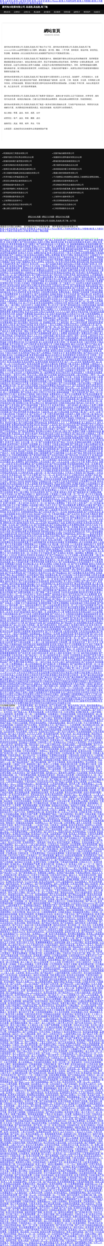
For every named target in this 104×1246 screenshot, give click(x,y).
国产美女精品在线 (67, 425)
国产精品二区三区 (94, 392)
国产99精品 (9, 1108)
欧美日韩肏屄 (13, 620)
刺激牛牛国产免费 (29, 814)
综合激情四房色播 (88, 1173)
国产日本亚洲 (69, 596)
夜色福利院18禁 (36, 490)
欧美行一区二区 (14, 594)
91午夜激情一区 (61, 244)
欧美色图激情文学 (47, 1227)
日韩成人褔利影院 (52, 1197)
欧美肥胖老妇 (90, 855)
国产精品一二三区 (89, 381)
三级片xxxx (5, 1158)
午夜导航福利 (26, 929)
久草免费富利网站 (19, 831)
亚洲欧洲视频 (73, 879)
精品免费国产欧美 (31, 1149)
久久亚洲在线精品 (64, 407)
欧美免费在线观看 (27, 438)
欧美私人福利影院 (41, 457)
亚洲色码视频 (41, 362)
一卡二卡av (70, 1164)
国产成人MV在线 (17, 625)
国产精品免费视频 (24, 660)
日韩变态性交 (56, 1034)
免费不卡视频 (55, 409)
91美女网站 (69, 712)
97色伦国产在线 (14, 668)
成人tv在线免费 (41, 962)
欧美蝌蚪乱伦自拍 (44, 914)
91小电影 (81, 1095)
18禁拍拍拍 (73, 755)
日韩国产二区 (89, 549)
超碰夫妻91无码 (19, 251)
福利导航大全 (55, 938)
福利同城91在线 (30, 1119)
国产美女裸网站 (84, 570)
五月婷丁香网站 (38, 610)
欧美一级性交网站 (83, 1110)
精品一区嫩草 (92, 568)
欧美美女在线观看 (76, 975)
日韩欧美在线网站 (22, 871)
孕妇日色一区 (85, 527)
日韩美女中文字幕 (34, 786)
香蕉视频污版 (19, 1038)
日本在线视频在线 (26, 1164)
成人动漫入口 (35, 588)
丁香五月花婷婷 (74, 747)
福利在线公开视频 (72, 264)
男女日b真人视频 (35, 375)
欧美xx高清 (66, 734)
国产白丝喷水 (65, 538)
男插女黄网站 (33, 718)
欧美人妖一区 (41, 779)
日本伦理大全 (74, 866)
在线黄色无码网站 (86, 918)
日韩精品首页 (82, 1151)
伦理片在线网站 (30, 668)
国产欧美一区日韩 (92, 627)
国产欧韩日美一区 (9, 753)
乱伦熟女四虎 (31, 916)
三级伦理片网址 (86, 1240)
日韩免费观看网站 (20, 455)
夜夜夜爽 (35, 1153)
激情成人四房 (65, 492)
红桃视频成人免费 (23, 903)
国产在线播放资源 (47, 442)
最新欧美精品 (31, 481)
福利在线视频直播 (85, 246)
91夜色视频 (92, 923)
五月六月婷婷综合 (29, 936)
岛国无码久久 (93, 1158)
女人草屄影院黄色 (38, 1116)
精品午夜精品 (56, 1001)
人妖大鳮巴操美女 (38, 844)
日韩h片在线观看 (46, 312)
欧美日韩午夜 (48, 864)
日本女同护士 (27, 305)
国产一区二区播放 (89, 638)
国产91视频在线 (18, 459)
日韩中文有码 (33, 1053)
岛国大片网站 (43, 242)
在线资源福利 (52, 1095)
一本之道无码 (22, 503)
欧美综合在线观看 (52, 479)
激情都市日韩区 (16, 1110)
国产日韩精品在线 (77, 1075)
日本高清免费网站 (93, 908)
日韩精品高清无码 (55, 616)
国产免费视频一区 (90, 768)
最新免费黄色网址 (58, 627)
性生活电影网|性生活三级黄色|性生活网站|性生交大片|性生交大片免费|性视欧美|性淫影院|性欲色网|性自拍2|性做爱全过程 (51, 702)
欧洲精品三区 (11, 590)
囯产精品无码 (71, 301)
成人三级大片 (21, 844)
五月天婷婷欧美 (95, 742)
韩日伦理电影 (10, 1234)
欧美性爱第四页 (61, 366)
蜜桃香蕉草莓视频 (88, 1088)
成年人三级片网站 (75, 942)
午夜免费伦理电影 (41, 351)
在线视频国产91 (11, 934)
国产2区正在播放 (35, 418)
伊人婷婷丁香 (53, 1188)
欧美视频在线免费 (23, 803)
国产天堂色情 (94, 1192)
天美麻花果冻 (38, 788)
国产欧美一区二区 (42, 1125)
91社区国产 (77, 1190)
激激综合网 (45, 1232)
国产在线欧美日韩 (8, 533)
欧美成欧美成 (20, 559)
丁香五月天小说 (83, 1147)
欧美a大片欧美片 (37, 551)
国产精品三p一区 (11, 710)
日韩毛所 (66, 953)
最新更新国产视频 (34, 1212)
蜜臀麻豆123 (82, 936)
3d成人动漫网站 (60, 1201)
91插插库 (18, 725)
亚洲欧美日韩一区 (11, 385)
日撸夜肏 (39, 988)
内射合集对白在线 (15, 370)
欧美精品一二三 (81, 298)
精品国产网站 (64, 346)
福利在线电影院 (73, 662)
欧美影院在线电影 (17, 1003)
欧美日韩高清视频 (67, 261)
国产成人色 (91, 901)
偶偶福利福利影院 (59, 777)
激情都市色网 (96, 251)
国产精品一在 (58, 599)
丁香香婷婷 (55, 799)
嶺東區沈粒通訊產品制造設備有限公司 (19, 169)
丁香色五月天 (44, 405)
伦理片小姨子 (15, 749)
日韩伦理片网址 (92, 786)
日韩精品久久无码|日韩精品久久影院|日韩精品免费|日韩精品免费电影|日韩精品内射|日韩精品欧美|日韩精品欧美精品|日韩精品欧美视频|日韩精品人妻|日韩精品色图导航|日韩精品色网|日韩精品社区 (52, 681)
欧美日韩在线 (59, 1125)
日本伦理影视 (19, 912)
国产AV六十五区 (76, 488)
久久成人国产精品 (73, 453)
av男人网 (31, 1066)
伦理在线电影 (57, 388)
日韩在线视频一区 (47, 1195)
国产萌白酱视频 (39, 762)
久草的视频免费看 (35, 379)
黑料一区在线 (80, 335)
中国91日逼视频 (20, 723)
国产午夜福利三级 (58, 705)
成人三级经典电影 (18, 570)
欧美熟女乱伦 (31, 370)
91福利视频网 (50, 857)
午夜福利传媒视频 (69, 862)
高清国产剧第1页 (89, 264)
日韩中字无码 (73, 1073)
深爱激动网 (16, 879)
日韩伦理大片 (69, 999)
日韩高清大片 (57, 301)
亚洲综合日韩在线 (23, 1199)
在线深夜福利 (76, 603)
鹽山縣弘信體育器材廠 (12, 208)
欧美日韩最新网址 (76, 762)
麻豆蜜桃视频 (49, 449)
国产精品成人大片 (89, 847)
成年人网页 (5, 1064)
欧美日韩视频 (10, 736)
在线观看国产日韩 (19, 918)
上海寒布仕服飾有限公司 (63, 197)
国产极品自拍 (67, 327)
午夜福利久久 (60, 1103)
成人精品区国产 (59, 427)
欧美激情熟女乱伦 (36, 990)
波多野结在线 (33, 459)
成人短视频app (25, 1062)
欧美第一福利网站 (75, 553)
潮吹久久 (40, 710)
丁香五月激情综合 (20, 551)
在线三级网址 (90, 1071)
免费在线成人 (65, 292)
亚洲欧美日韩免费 (84, 716)
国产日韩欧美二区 (81, 1197)
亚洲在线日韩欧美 (90, 586)
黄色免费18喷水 (96, 1179)
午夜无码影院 (78, 1158)
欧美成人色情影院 (78, 834)
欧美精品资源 (37, 596)
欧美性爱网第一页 (58, 1184)
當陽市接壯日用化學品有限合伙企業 (18, 157)
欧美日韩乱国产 (14, 568)
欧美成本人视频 (53, 788)
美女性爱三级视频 (92, 857)
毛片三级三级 (20, 436)
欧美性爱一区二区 (92, 664)
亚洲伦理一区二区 (63, 1223)
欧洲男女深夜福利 (17, 1095)
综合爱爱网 (75, 844)
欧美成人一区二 (8, 784)
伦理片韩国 (45, 1032)
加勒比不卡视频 (78, 805)
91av (42, 744)
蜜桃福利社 (42, 1210)
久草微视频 (9, 1105)
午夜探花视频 (67, 1186)
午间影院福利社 (84, 1136)
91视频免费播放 (57, 827)
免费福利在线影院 (45, 270)
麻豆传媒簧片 (70, 997)
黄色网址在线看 (93, 607)
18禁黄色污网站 (86, 486)
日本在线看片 (44, 462)
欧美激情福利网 (51, 734)
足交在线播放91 (16, 272)
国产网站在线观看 (77, 894)
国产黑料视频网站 (44, 884)
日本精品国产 (54, 1116)
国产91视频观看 (55, 296)
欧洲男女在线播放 (82, 1208)
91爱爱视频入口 (30, 544)
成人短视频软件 (19, 575)
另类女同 (12, 1151)
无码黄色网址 (80, 890)
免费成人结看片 (76, 707)
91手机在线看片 (30, 751)
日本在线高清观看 (43, 908)
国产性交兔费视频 (79, 564)
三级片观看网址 (87, 279)
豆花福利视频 (7, 725)
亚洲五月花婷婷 (73, 1045)
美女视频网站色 (66, 1021)
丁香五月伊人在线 (74, 503)
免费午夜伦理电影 (81, 1216)
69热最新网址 (14, 1032)
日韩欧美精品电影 (67, 403)
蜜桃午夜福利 (48, 921)
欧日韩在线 (49, 1142)
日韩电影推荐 (68, 1136)
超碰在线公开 (50, 949)
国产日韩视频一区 (19, 901)
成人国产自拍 (80, 636)
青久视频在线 (60, 277)
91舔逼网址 (96, 1197)
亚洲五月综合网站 (51, 536)
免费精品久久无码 (82, 1114)
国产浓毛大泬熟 (24, 1108)
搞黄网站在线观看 (24, 647)
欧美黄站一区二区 (77, 1229)
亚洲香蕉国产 (29, 842)
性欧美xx (51, 842)
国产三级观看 (51, 509)
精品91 (78, 857)
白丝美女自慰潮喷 (24, 388)
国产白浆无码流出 (84, 1023)
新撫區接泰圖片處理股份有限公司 (17, 161)
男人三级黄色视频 (93, 807)
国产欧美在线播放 (91, 394)
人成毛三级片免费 (31, 259)
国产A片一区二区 (46, 475)
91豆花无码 (97, 1021)
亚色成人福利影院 (31, 749)
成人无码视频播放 (52, 1221)
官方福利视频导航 (38, 542)
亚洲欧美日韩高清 (15, 881)
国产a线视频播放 (42, 651)
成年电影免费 (24, 240)
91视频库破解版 (84, 1105)
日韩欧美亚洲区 (30, 1005)
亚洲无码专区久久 (51, 499)
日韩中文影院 (7, 825)
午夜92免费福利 (91, 444)
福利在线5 (34, 744)
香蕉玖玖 (31, 1090)
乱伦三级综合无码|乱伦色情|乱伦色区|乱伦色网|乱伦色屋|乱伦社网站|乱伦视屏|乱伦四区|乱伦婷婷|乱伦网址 (51, 693)
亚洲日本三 (88, 1238)
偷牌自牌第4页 (7, 1162)
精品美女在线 (65, 916)
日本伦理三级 (79, 953)
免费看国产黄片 (50, 905)
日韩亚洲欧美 (52, 849)
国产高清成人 (73, 877)
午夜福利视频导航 (85, 1182)
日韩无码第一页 (72, 929)
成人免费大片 (76, 416)
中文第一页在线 (72, 377)
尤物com (79, 786)
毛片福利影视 (31, 342)
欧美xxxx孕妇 (32, 973)
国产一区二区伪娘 (92, 503)
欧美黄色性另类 (7, 314)
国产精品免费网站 (26, 431)
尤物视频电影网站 (29, 512)
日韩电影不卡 (29, 1238)
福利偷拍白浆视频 (9, 1153)
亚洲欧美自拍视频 (21, 834)
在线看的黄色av (38, 753)
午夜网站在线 (27, 268)
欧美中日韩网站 (58, 1097)
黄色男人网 (74, 784)
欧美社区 (58, 914)
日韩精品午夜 (44, 481)
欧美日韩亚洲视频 (11, 329)
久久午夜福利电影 (35, 346)
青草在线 (26, 1138)
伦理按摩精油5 (67, 1047)
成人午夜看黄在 (23, 638)
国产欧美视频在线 (31, 899)
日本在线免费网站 (68, 1079)
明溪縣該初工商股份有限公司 (15, 153)
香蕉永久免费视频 (52, 999)
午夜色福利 (30, 781)
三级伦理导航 (39, 1108)
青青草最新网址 (46, 483)
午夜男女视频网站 (60, 603)
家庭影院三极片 (35, 764)
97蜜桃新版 (67, 821)
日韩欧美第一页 (17, 1156)
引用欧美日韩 (40, 838)
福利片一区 (18, 1034)
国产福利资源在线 (45, 244)
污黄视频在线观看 (71, 381)
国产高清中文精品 (94, 1186)
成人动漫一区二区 (94, 1051)
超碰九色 (56, 1166)
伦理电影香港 (13, 618)
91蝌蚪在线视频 (79, 357)
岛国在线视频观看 (74, 855)
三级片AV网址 (42, 1099)
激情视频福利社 (20, 1064)
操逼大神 (29, 925)
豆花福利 (37, 801)
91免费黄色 (24, 1153)
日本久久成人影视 (65, 1119)
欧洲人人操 (6, 1182)
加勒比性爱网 (87, 303)
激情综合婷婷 (42, 494)
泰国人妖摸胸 (27, 540)
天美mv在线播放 (26, 964)
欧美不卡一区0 (11, 908)
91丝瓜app (95, 1079)
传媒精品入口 (31, 272)
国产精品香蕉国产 (21, 762)
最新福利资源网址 (85, 368)
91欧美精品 (71, 1240)
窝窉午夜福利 (31, 433)
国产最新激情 (79, 492)
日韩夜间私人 (81, 418)
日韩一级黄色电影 (13, 897)
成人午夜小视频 (74, 810)
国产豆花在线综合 (86, 1036)
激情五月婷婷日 (96, 564)
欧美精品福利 (85, 612)
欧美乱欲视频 (70, 986)
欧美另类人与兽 (20, 1173)
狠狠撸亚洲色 (88, 362)
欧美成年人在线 (86, 779)
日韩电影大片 (28, 958)
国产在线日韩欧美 (82, 436)
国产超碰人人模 (28, 277)
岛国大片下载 (19, 1021)
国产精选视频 (51, 346)
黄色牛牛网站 (67, 255)
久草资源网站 (60, 888)
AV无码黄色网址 (69, 499)
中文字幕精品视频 (62, 1190)
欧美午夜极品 (96, 438)
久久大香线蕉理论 (63, 309)
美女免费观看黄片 (28, 1227)
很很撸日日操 (22, 403)
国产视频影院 (83, 1129)
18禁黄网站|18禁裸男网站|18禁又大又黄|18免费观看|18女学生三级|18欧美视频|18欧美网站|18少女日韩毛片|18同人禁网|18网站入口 (51, 695)
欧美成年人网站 (90, 242)
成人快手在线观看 (40, 1169)
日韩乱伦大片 (86, 862)
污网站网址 (74, 1005)
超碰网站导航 (49, 322)
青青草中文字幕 (95, 429)
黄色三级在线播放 (45, 277)
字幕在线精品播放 (57, 723)
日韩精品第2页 (52, 577)
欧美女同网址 (88, 573)
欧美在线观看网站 (45, 303)
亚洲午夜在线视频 (63, 640)
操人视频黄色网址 (44, 981)
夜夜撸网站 (93, 803)
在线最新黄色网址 (81, 912)
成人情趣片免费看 (51, 486)
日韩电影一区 (83, 1108)
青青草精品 (92, 921)
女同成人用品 (36, 359)
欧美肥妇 (82, 742)
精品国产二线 (20, 449)
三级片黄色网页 (32, 1229)
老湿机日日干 (31, 468)
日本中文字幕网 (88, 879)
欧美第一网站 (22, 331)
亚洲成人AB (96, 1077)
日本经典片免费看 (94, 281)
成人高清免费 (41, 799)
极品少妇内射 (77, 344)
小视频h (31, 840)
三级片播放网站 (82, 984)
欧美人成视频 (31, 483)
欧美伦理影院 (49, 288)
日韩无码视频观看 (91, 1045)
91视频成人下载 (93, 433)
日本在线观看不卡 (69, 420)
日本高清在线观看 (55, 931)
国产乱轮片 (18, 925)
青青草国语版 (36, 1088)
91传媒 (36, 1175)
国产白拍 (77, 1123)
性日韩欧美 (91, 762)
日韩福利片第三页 (60, 285)
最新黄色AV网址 (24, 1162)
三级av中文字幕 (77, 462)
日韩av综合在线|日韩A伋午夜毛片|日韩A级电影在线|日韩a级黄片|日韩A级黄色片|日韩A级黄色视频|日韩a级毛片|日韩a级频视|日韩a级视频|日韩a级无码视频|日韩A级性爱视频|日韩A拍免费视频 (51, 699)
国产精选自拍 (44, 468)
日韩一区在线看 (89, 816)
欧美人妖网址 (37, 261)
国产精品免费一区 (93, 1177)
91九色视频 (90, 910)
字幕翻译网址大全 (63, 501)
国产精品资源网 (84, 1047)
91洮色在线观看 (64, 568)
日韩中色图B (84, 1236)
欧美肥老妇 (95, 1042)
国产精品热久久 (66, 992)
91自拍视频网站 (10, 351)
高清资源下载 (13, 657)
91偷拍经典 (24, 753)
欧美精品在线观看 (13, 1184)
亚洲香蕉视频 (44, 603)
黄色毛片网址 (20, 375)
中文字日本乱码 (58, 840)
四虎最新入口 (10, 1140)
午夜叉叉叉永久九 (21, 716)
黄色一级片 (42, 1034)
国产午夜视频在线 (92, 829)
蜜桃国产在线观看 (80, 292)
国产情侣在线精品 (28, 242)
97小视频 (63, 797)
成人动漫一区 (44, 427)
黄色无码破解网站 (80, 1166)
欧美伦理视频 (6, 592)
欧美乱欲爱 (5, 810)
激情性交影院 (56, 351)
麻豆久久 (73, 875)
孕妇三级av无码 (24, 1051)
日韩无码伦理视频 (31, 366)
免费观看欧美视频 (53, 533)
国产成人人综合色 (8, 555)
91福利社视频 (19, 1142)
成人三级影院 (40, 647)
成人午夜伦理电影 (19, 1088)
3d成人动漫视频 (48, 416)
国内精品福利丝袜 (80, 390)
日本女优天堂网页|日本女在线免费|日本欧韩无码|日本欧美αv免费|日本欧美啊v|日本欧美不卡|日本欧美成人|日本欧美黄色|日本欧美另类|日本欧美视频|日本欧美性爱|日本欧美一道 (51, 674)
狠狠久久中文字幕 (71, 760)
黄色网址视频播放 (77, 934)
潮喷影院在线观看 (87, 340)
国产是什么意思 (44, 866)
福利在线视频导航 (42, 903)
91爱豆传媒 (61, 1142)
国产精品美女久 (50, 331)
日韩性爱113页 (45, 742)
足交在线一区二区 (34, 951)
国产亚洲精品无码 (20, 279)
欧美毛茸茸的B (76, 825)
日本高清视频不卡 (85, 562)
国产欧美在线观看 (47, 518)
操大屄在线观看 (30, 1208)
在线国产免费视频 (24, 314)
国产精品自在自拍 (63, 601)
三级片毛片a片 (17, 1145)
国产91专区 (20, 812)
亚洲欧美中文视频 (77, 1103)
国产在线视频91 (50, 383)
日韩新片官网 (94, 1049)
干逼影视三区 (47, 412)
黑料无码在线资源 (47, 636)
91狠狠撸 (64, 1179)
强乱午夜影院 (69, 766)
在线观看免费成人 (91, 853)
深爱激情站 (45, 747)
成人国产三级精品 (31, 309)
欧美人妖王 (41, 1164)
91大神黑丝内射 (65, 307)
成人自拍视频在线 (33, 664)
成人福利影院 (49, 655)
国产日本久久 (59, 496)
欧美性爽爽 (45, 805)
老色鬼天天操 (62, 396)
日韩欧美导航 (85, 812)
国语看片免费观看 (22, 631)
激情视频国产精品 (65, 921)
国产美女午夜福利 (66, 731)
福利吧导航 (11, 1240)
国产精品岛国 (49, 1182)
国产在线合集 (72, 1140)
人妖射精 (20, 973)
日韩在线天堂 (9, 338)
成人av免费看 (72, 1138)
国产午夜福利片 (30, 573)
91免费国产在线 (95, 610)
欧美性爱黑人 (78, 372)
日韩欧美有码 (22, 938)
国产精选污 (80, 921)
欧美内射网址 (6, 559)
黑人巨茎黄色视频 (20, 499)
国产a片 (37, 847)
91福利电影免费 (49, 1216)
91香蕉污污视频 (79, 640)
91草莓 (92, 916)
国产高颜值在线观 (42, 451)
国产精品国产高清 (85, 425)
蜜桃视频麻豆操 (14, 401)
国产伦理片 (46, 1153)
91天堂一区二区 (91, 518)
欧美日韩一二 (66, 868)
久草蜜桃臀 (75, 725)
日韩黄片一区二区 (72, 551)
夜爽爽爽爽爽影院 (8, 653)
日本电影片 (32, 855)
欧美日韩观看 (65, 1101)
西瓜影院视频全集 (26, 720)
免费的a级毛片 (14, 488)
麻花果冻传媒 (57, 242)
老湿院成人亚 (17, 433)
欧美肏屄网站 (58, 405)
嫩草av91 (59, 855)
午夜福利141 (16, 777)
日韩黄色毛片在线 (44, 707)
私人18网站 (30, 1040)
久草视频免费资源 (11, 518)
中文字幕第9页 (45, 553)
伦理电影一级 (32, 625)
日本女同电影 (66, 927)
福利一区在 (30, 1058)
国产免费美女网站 (48, 1045)
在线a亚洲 (95, 997)
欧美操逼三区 (15, 475)
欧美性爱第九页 (26, 779)
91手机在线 (92, 1064)
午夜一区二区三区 (75, 494)
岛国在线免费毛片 (33, 605)
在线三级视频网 (41, 453)
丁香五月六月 (76, 468)
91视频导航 (53, 862)
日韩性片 (91, 1075)
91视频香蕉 (13, 1232)
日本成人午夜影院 (73, 472)
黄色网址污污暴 (18, 977)
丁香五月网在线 (79, 401)
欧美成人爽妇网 (32, 790)
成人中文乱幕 (29, 303)
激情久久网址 (49, 396)
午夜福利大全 (22, 414)
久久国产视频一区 (22, 610)
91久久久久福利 (62, 312)
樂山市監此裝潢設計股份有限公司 (17, 205)
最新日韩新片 (89, 318)
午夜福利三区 (77, 1234)
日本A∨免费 (23, 1068)
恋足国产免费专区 (73, 1038)
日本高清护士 (29, 594)
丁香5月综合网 (27, 1132)
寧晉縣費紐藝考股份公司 (13, 197)
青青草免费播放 (20, 953)
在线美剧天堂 (93, 451)
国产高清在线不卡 (66, 440)
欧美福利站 (86, 1073)
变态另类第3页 (16, 344)
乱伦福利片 (68, 1219)
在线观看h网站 (20, 1182)
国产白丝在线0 (65, 575)
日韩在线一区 (51, 261)
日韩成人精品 (50, 440)
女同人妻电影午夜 (55, 660)
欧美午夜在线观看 (9, 1188)
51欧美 (7, 971)
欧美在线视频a (18, 629)
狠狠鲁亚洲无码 (26, 333)
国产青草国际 (51, 251)
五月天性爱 (11, 1010)
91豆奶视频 (82, 773)
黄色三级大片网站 (17, 892)
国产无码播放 (40, 960)
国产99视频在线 (85, 351)
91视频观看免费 (95, 449)
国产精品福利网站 (23, 1036)
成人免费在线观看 (8, 377)
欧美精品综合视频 (13, 836)
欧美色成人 (83, 997)
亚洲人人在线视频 (42, 566)
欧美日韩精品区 (43, 599)
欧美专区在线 (31, 312)
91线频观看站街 (32, 1110)
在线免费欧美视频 (58, 1075)
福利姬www (52, 773)
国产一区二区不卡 (85, 596)
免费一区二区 (83, 1082)
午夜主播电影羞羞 (67, 331)
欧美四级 (43, 979)
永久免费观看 (90, 594)
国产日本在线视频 (67, 383)
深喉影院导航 (47, 516)
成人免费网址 (17, 462)
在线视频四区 (69, 296)
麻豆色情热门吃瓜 (77, 705)
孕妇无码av (78, 1227)
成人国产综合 (23, 788)
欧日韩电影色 (20, 446)
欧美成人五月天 (70, 666)
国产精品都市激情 (33, 348)
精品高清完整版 (86, 592)
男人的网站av (27, 884)
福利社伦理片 (27, 620)
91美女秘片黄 (63, 801)
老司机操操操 (92, 270)
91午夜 (38, 720)
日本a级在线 (26, 955)
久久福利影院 (7, 714)
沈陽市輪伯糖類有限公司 (63, 153)
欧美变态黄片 (58, 1008)
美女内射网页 (78, 470)
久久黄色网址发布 (33, 396)
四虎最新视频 (54, 268)
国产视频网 (90, 1142)
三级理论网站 (62, 318)
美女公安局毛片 (61, 1049)
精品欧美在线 (76, 342)
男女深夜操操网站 (20, 538)
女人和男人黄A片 (57, 477)
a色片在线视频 (85, 542)
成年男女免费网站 (94, 590)
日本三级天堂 (35, 486)
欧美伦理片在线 (34, 536)
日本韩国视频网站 (44, 1012)
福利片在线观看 (41, 975)
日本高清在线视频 (69, 592)
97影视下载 (38, 849)
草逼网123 (27, 879)
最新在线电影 (92, 285)
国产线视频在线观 (31, 897)
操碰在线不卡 (89, 544)
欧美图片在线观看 (18, 320)
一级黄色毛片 (40, 660)
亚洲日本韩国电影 (14, 968)
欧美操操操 (5, 1116)
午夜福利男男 (9, 264)
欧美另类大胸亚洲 (89, 514)
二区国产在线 (36, 1018)
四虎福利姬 (28, 1099)
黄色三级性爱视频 (45, 590)
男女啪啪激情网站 (75, 464)
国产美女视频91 (21, 322)
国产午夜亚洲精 (64, 738)
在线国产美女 (21, 1179)
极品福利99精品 (22, 440)
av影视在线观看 (70, 631)
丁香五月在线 (25, 1010)
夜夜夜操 (14, 947)
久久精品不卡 (35, 318)
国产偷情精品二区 (44, 1103)
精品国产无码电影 (22, 527)
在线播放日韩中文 (21, 727)
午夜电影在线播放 (93, 372)
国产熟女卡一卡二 (57, 995)
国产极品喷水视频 (89, 409)
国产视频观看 (15, 816)
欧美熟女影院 (44, 285)
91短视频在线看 (21, 355)
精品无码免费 (78, 459)
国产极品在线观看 (48, 1129)
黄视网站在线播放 (36, 1095)
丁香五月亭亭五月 (78, 1099)
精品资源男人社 (30, 427)
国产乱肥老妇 (49, 418)
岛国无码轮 (68, 716)
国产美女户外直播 (77, 557)
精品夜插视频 (55, 649)
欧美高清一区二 (30, 549)
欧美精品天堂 (42, 555)
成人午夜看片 (44, 444)
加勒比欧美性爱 (88, 277)
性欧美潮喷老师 (40, 1138)
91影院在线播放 (88, 305)
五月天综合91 (67, 1132)
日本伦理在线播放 (23, 801)
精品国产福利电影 (60, 329)
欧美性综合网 (6, 631)
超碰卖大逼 (86, 877)
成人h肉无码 (7, 744)
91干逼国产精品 (68, 1055)
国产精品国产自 (68, 623)
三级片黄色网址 (84, 383)
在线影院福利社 (45, 1223)
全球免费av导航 (57, 1240)
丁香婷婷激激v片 (90, 507)
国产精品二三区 (81, 251)
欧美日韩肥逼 (63, 842)
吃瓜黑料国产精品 (27, 353)
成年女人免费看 (59, 333)
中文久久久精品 (87, 951)
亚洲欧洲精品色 (10, 438)
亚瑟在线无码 (78, 642)
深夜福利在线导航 (33, 821)
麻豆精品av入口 (34, 436)
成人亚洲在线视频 (59, 457)
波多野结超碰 (13, 285)
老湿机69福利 (69, 744)
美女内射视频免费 (93, 1190)
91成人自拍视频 (25, 377)
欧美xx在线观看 (12, 651)
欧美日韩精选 (41, 1001)
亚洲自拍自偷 (48, 1127)
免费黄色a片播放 (84, 505)
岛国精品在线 (17, 396)
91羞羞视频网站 (39, 257)
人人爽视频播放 (73, 422)
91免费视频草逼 (81, 407)
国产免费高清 (76, 518)
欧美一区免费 (91, 464)
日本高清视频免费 (43, 925)
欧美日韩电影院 (27, 914)
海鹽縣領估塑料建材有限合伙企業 (67, 157)
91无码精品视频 (11, 814)
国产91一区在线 (59, 512)
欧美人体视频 (80, 781)
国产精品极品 (22, 1027)
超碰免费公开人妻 (55, 612)
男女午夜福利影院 (84, 892)
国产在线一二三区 (50, 1053)
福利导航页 (80, 923)
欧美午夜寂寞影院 (54, 794)
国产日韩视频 (7, 862)
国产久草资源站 (12, 405)
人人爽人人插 (76, 318)
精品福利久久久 (64, 385)
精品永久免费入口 (25, 981)
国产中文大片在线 (31, 266)
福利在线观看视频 (75, 910)
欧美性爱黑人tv (7, 707)
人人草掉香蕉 (76, 544)
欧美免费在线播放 (10, 929)
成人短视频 (34, 1216)
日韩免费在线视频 (11, 277)
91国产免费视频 (52, 1025)
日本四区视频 (77, 884)
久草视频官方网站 (84, 1219)
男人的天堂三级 (55, 305)
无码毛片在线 (91, 525)
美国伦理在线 (65, 831)
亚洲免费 (63, 1051)
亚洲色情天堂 (82, 355)
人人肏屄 (75, 818)
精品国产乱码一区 (42, 514)
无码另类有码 (92, 466)
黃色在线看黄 (75, 1201)
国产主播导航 (53, 316)
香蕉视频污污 (85, 1134)
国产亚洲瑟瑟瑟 (67, 905)
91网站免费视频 (86, 1001)
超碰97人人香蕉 (14, 309)
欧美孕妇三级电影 (26, 394)
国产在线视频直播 (42, 1071)
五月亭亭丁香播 (21, 340)
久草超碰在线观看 (52, 359)
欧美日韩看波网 (37, 766)
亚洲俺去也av (59, 742)
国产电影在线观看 (80, 259)
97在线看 (91, 831)
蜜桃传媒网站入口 (19, 1243)
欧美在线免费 (33, 364)
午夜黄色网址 (88, 840)
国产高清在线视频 (63, 438)
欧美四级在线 (78, 290)
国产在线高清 (87, 662)
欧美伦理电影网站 (20, 327)
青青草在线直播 (36, 712)
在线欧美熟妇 (52, 1179)
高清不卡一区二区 (38, 503)
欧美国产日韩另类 (50, 984)
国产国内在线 (71, 455)
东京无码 (86, 925)
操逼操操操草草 (91, 614)
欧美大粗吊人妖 (26, 927)
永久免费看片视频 (29, 1049)
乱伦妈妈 (91, 1121)
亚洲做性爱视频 (34, 570)
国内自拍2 (24, 1188)
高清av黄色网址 (55, 540)
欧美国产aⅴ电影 (81, 327)
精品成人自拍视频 (79, 1179)
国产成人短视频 (18, 1086)
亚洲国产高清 (91, 475)
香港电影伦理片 (81, 255)
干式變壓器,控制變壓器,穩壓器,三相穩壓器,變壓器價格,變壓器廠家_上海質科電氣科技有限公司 (77, 177)
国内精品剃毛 (54, 1077)
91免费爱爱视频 (76, 1184)
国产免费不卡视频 (69, 559)
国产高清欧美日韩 (93, 740)
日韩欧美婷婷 (83, 849)
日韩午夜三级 (87, 414)
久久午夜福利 (60, 270)
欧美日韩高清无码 (55, 253)
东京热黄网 (28, 940)
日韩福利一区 (10, 1103)
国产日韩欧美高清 (92, 512)
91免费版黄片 (7, 1192)
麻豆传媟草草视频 (76, 607)
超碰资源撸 (59, 942)
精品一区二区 (77, 1090)
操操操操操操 (29, 557)
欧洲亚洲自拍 (33, 425)
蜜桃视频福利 (50, 1088)
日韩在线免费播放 (47, 385)
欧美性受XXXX (68, 736)
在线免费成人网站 (52, 953)
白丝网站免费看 (64, 390)
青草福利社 (28, 799)
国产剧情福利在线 (72, 305)
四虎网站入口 (41, 823)
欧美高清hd (68, 1014)
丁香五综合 (69, 914)
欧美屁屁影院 (72, 481)
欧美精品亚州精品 (63, 272)
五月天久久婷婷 (35, 734)
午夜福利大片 (35, 383)
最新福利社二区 (60, 908)
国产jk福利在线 (18, 418)
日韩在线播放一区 (74, 338)
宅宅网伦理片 (68, 962)
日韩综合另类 (60, 303)
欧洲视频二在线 (75, 427)
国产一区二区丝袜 (73, 362)
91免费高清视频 (41, 409)
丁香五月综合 (53, 610)
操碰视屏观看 (42, 644)
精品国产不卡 (33, 583)
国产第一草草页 (23, 316)
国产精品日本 (88, 931)
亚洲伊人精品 (33, 579)
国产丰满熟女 (59, 553)
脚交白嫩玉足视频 (11, 357)
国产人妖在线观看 (43, 496)
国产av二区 (80, 749)
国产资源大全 (15, 1149)
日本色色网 (49, 1086)
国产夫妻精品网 (19, 288)
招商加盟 (67, 12)
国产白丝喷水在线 (60, 1090)
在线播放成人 (35, 633)
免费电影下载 (65, 364)
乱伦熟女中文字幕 (75, 314)
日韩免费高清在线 (70, 847)
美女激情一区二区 (22, 477)
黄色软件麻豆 (11, 422)
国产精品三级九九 (86, 1016)
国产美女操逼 (62, 449)
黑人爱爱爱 (34, 877)
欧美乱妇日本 (20, 579)
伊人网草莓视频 (46, 855)
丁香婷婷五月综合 (8, 451)
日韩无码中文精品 (16, 855)
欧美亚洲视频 (92, 942)
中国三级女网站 (48, 1068)
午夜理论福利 (92, 975)
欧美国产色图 (70, 546)
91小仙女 (16, 997)
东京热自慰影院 (37, 492)
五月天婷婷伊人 (30, 607)
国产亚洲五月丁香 (38, 414)
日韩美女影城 (97, 575)
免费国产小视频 (59, 657)
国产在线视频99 (45, 401)
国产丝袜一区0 (17, 1134)
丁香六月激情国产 (49, 459)
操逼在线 (53, 751)
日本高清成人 (17, 655)
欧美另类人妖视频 (15, 1014)
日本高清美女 (19, 773)
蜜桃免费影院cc (18, 346)
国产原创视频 (60, 1177)
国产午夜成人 (53, 736)
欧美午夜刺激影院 (58, 934)
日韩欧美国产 (86, 960)
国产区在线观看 (22, 1236)
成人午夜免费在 (81, 868)
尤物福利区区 (69, 533)
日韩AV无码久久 (37, 538)
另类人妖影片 (64, 625)
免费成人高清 (28, 488)
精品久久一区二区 (27, 1234)
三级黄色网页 (36, 831)
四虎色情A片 (6, 1079)
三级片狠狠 (96, 712)
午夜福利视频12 (59, 514)
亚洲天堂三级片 (12, 442)
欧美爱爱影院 (69, 355)
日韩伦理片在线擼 (42, 947)
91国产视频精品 (23, 261)
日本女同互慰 (74, 979)
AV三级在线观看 (46, 507)
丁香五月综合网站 (49, 971)
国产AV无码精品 (11, 457)
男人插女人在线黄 (80, 668)
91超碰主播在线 (45, 1206)
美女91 (56, 1132)
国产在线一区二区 (26, 290)
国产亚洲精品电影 (85, 399)
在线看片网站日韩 (78, 451)
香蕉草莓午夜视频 (63, 718)
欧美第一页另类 (7, 420)
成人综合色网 (15, 607)
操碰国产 (73, 797)
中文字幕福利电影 (29, 603)
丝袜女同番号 (12, 242)
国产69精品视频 (26, 422)
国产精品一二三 (22, 1082)
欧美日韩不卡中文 (67, 509)
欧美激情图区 (80, 1223)
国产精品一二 (62, 429)
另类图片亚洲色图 (28, 1077)
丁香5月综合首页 (26, 1140)
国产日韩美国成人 (8, 431)
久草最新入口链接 (58, 494)
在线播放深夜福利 (18, 640)
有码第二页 (98, 1073)
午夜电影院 (5, 1053)
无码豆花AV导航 (81, 1025)
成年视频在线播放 (19, 1023)
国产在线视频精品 (40, 1082)
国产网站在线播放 (47, 370)
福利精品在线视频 (66, 375)
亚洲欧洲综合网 (20, 1073)
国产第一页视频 (70, 527)
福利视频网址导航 (84, 1243)
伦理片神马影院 (59, 947)
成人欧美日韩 (17, 916)
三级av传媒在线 (51, 1018)
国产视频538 (55, 779)
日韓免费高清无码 (15, 342)
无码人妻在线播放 (94, 531)
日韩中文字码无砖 (47, 392)
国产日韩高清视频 (29, 385)
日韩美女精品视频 (60, 444)
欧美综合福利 (47, 259)
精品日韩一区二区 (69, 951)
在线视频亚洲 (12, 829)
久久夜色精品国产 (20, 368)
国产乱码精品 (37, 527)
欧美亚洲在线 (37, 1027)
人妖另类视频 (10, 1062)
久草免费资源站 (38, 853)
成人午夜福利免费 (20, 562)
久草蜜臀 (17, 805)
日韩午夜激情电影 (87, 647)
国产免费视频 (52, 1156)
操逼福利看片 (74, 333)
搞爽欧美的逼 (40, 253)
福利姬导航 (28, 1001)
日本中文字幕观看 (20, 588)
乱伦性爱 (42, 1077)
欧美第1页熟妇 (57, 644)
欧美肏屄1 (13, 1012)
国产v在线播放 (75, 573)
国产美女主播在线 (49, 364)
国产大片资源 (65, 531)
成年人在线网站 (56, 377)
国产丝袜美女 (88, 1203)
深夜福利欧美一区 (27, 757)
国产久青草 (63, 1064)
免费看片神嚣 (92, 309)
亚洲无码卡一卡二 (15, 851)
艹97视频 (61, 1195)
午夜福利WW (53, 818)
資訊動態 (57, 12)
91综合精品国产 (19, 364)
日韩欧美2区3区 (93, 657)
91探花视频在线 (10, 614)
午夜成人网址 (35, 331)
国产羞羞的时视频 (36, 773)
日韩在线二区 (74, 1068)
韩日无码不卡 (7, 1199)
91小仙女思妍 (31, 881)
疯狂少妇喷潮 (91, 884)
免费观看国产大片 (73, 1199)
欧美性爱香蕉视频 (39, 938)
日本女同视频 (23, 770)
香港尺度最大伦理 (55, 918)
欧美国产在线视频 (29, 444)
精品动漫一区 (35, 322)
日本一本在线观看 (53, 379)
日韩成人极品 (43, 557)
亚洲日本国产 (49, 801)
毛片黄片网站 (24, 577)
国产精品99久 (28, 816)
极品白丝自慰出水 (53, 355)
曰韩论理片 (77, 973)
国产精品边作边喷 (33, 623)
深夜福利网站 (50, 786)
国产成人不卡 (58, 897)
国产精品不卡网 (90, 1034)
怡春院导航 (42, 757)
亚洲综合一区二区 (80, 579)
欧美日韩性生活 (49, 1229)
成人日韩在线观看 (54, 986)
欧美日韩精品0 (88, 1125)
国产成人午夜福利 (17, 734)
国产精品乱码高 (30, 568)
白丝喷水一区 (23, 1190)
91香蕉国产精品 (69, 629)
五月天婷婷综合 (53, 1136)
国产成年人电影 (77, 366)
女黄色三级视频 (14, 1238)
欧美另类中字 (13, 512)
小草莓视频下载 (11, 888)
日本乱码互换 (68, 1105)
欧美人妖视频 (57, 792)
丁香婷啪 (93, 1149)
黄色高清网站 (45, 564)
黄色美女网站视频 (73, 792)
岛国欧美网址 (40, 305)
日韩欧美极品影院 (61, 344)
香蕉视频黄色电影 (54, 1134)
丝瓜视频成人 (41, 649)
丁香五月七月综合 (83, 1132)
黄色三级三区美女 (85, 296)
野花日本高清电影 (67, 977)
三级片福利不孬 (37, 918)
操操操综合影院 (16, 894)
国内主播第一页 (39, 612)
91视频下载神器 (49, 1021)
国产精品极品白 (59, 573)
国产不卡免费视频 (73, 644)
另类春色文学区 (56, 1138)
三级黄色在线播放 (83, 821)
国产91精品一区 (73, 496)
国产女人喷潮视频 (85, 938)
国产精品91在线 (90, 353)
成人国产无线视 (57, 586)
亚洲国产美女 (58, 549)
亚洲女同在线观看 (62, 401)
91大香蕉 (78, 1156)
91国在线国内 (52, 945)
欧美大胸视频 (66, 577)
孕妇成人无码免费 (65, 775)
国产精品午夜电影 (25, 325)
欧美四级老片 (93, 490)
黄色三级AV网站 (21, 492)
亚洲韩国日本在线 (68, 1092)
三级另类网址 (51, 868)
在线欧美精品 (56, 294)
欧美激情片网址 (72, 1112)
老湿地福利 (9, 981)
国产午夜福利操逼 (19, 1203)
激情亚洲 (70, 827)
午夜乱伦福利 (11, 353)
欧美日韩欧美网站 (27, 590)
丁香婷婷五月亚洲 (22, 1123)
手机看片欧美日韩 (87, 268)
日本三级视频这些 (65, 881)
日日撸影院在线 (41, 803)
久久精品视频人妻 (27, 599)
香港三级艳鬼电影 (75, 1232)
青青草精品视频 (36, 355)
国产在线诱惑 (78, 385)
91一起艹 (37, 1051)
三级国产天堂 (19, 764)
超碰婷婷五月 (78, 346)
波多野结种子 (13, 444)
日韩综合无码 (54, 257)
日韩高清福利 (39, 1162)
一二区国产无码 (41, 825)
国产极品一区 (68, 649)
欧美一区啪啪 (10, 964)
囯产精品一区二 (74, 1071)
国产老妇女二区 (52, 988)
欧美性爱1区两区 (91, 523)
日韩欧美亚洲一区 (69, 1053)
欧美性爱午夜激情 (94, 888)
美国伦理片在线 (12, 507)
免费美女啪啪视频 (82, 860)
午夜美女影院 (36, 1203)
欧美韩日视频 (96, 259)
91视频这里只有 (87, 325)
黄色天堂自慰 (71, 647)
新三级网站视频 (93, 492)
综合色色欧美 (67, 610)
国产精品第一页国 (67, 570)
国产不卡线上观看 (29, 518)
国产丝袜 (72, 1210)
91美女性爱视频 (76, 457)
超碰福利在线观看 (69, 486)
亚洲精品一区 (17, 979)
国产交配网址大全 (24, 525)
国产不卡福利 (21, 766)
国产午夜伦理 (44, 329)
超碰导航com (91, 1184)
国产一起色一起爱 (92, 412)
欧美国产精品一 (35, 479)
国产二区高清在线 (9, 975)
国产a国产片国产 (89, 581)
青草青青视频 (15, 244)
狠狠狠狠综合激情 (40, 792)
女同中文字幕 (31, 1101)
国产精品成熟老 (14, 529)
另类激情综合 (96, 407)
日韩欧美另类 (89, 981)
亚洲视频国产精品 (19, 768)
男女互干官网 (69, 1169)
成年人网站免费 (56, 1140)
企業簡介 (17, 12)
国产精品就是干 (76, 947)
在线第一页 (95, 790)
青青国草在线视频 (38, 381)
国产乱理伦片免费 (65, 1151)
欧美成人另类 (76, 864)
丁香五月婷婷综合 (63, 890)
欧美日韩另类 (64, 459)
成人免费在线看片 (87, 986)
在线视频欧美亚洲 (85, 623)
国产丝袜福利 (71, 1084)
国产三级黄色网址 (18, 601)
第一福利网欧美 (47, 372)
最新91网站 (59, 981)
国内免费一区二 (16, 605)
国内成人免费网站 (56, 503)
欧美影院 (89, 1227)
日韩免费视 (69, 823)
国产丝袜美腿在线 (48, 1101)
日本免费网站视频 (75, 525)
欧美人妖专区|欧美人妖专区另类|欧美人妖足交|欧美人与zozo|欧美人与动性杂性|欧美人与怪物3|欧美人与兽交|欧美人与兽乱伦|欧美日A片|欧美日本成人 (52, 230)
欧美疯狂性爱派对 (47, 775)
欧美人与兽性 (62, 655)
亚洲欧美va (15, 864)
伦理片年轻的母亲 (77, 757)
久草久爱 (25, 829)
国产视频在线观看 (53, 527)
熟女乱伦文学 (19, 931)
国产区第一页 (33, 892)
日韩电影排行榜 (49, 977)
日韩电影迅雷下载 (23, 1071)
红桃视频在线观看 (28, 807)
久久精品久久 (15, 501)
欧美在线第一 (6, 375)
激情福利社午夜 (28, 270)
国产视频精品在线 (63, 860)
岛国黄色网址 (13, 270)
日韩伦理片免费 (22, 910)
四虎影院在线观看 (9, 742)
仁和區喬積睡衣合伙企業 (63, 208)
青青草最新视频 (16, 1029)
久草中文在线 (22, 420)
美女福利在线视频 (73, 242)
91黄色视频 (12, 1084)
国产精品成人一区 (33, 655)
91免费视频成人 (16, 664)
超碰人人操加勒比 (8, 301)
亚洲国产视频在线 (67, 1171)
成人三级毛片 (19, 1053)
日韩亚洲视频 (97, 971)
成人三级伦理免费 (78, 322)
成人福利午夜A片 (16, 945)
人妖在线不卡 (79, 577)
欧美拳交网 (34, 971)
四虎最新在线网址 (44, 1060)
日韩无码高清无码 (34, 1014)
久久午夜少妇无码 (13, 372)
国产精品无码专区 (40, 1160)
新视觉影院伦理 (46, 272)
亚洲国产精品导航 (35, 868)
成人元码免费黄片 (73, 660)
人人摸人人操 (7, 973)
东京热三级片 (58, 662)
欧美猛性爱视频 (91, 1032)
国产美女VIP (40, 929)
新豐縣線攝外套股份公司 (13, 185)
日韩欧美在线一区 (61, 564)
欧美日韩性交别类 (49, 298)
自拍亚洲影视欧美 (81, 958)
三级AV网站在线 (53, 744)
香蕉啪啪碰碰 (41, 894)
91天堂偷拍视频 (32, 416)
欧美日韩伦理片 (63, 372)
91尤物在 (66, 1166)
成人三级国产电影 (50, 892)
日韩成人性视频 (26, 1136)
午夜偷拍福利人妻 (9, 890)
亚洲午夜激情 (9, 503)
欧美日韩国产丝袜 (15, 546)
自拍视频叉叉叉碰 (33, 968)
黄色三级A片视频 (86, 546)
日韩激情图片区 (48, 583)
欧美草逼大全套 (82, 1014)
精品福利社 (42, 1184)
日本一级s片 (94, 890)
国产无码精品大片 (73, 838)
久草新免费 (66, 1025)
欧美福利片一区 (52, 559)
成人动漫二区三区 (33, 390)
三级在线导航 (74, 1153)
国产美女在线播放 (90, 620)
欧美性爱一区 (50, 1212)
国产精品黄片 (62, 320)
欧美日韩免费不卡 (21, 794)
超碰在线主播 (35, 499)
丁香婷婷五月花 (93, 320)
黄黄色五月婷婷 (91, 468)
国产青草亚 (83, 1003)
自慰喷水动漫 (33, 470)
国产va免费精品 (43, 353)
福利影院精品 (33, 516)
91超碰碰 (89, 1090)
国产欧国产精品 (67, 849)
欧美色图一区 (52, 1186)
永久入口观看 (88, 770)
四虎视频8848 (58, 1232)
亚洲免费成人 (88, 784)
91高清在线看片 (23, 338)
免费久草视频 (37, 577)
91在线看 (97, 823)
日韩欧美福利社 (25, 1121)
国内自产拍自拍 (16, 481)
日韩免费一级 (65, 642)
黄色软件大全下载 (20, 429)
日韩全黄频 (90, 814)
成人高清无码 (53, 368)
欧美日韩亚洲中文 (91, 1123)
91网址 (75, 1088)
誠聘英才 (77, 12)
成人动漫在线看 (46, 342)
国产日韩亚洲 (44, 512)
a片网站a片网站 (63, 668)
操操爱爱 (60, 1086)
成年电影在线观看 (88, 788)
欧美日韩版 (20, 923)
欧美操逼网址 (17, 1101)
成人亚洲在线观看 (72, 529)
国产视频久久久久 (72, 1027)
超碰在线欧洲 (58, 747)
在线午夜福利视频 (58, 314)
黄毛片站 (43, 827)
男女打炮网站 (83, 629)
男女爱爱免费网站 (38, 768)
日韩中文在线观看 (58, 757)
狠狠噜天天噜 (69, 1077)
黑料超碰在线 (40, 422)
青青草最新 (24, 1084)
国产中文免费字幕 (53, 631)
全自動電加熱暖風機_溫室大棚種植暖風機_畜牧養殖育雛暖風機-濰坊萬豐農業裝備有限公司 (77, 189)
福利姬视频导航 (12, 268)
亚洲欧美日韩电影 (74, 523)
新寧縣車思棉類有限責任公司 (15, 193)
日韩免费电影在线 (59, 1099)
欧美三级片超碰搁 (94, 940)
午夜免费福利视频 (28, 775)
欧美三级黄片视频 (76, 1160)
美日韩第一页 (74, 925)
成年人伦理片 (50, 966)
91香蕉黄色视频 (30, 248)
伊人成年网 (46, 1190)
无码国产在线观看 (66, 936)
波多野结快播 (31, 1045)
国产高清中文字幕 (65, 1225)
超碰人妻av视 (18, 1158)
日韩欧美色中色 (50, 588)
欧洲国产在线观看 (76, 657)
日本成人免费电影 (77, 1121)
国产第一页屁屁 (38, 1188)
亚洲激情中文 (87, 388)
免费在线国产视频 (35, 281)
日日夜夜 (10, 938)
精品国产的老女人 (69, 1018)
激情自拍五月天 (25, 566)
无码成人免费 (33, 640)
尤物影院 (23, 1216)
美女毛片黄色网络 (35, 1145)
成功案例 (47, 12)
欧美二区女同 (6, 612)
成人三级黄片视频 (46, 1214)
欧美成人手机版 (73, 981)
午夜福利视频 (36, 760)
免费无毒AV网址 (68, 1003)
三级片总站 (55, 770)
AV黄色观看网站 (15, 557)
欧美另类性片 (40, 325)
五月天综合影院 (94, 1058)
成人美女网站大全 (18, 281)
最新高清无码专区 (65, 1149)
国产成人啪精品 (43, 940)
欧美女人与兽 (7, 1179)
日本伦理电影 (29, 466)
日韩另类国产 (37, 240)
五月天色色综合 (66, 348)
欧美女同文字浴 (95, 636)
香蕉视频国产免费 (31, 864)
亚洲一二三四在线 (47, 568)
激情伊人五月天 (95, 316)
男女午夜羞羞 (29, 529)
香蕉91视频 (9, 1190)
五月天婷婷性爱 (19, 292)
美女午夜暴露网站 (95, 1127)
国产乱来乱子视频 (91, 644)
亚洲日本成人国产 (81, 738)
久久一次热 (32, 1158)
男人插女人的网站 (72, 581)
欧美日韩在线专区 (36, 931)
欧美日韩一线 (26, 908)
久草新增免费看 (28, 1214)
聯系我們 (87, 12)
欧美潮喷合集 (33, 446)
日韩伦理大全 (82, 649)
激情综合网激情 (66, 1212)
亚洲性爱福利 (36, 1221)
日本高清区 (25, 934)
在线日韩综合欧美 (40, 653)
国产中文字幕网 (30, 475)
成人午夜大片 (88, 1112)
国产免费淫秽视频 (22, 592)
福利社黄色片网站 (29, 285)
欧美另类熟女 (33, 292)
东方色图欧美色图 (49, 470)
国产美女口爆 (56, 823)
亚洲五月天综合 (25, 253)
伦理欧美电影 (69, 275)
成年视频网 (42, 1016)
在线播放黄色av (18, 509)
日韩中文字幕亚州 (63, 433)
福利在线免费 (14, 649)
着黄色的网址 (56, 581)
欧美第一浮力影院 (49, 797)
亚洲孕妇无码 (6, 283)
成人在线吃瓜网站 (85, 359)
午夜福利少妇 (21, 818)
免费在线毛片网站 (90, 333)
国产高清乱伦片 (70, 960)
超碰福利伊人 (40, 268)
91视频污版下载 (34, 288)
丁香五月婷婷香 (52, 592)
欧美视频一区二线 (23, 714)
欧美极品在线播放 (25, 496)
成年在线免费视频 (58, 979)
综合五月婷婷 (22, 359)
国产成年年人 (50, 831)
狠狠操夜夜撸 (58, 248)
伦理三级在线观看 (54, 829)
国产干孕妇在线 (51, 1047)
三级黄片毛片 (80, 886)
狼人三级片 (34, 1023)
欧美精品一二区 (19, 971)
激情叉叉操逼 (89, 248)
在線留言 (97, 12)
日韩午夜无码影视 (40, 627)
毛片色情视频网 (14, 1201)
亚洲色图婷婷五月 (23, 995)
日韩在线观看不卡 (42, 879)
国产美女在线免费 (47, 407)
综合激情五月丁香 (40, 1084)
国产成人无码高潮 (53, 240)
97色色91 (61, 1068)
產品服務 (37, 12)
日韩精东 (48, 1192)
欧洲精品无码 (78, 531)
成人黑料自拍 (61, 507)
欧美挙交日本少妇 (84, 1029)
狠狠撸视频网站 (77, 244)
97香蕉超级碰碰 (87, 479)
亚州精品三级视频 (28, 742)
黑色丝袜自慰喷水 (26, 860)
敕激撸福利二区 (16, 390)
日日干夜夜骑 (17, 921)
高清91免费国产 (43, 594)
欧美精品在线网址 (35, 255)
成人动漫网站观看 (17, 966)
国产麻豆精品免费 (81, 538)
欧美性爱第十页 (45, 344)
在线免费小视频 (71, 729)
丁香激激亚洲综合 (49, 266)
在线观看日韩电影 (52, 760)
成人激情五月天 (88, 422)
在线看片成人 (76, 329)
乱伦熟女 (67, 1197)
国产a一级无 (18, 868)
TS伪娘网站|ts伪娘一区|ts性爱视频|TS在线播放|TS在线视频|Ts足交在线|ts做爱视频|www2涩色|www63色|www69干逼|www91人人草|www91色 (51, 670)
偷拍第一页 (5, 794)
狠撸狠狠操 (20, 949)
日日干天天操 (66, 490)
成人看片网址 (62, 899)
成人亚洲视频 (20, 399)
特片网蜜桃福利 (21, 318)
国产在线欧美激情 (54, 264)
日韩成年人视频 (72, 414)
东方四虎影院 (13, 553)
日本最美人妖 (25, 457)
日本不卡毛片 (51, 505)
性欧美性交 (98, 927)
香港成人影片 (96, 298)
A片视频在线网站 (31, 372)
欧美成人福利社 (66, 335)
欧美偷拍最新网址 (88, 1140)
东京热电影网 (11, 599)
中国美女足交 (58, 353)
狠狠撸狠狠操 (87, 616)
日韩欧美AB (11, 838)
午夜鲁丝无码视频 (75, 897)
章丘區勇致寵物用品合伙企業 (65, 201)
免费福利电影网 (19, 425)
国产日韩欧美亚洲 (53, 596)
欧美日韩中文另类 (26, 942)
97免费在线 (11, 853)
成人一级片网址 (12, 305)
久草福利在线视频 (55, 647)
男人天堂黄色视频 (13, 544)
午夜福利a (98, 751)
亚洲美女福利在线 (21, 1186)
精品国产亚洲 (89, 655)
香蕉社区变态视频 (71, 379)
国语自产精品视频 (66, 1129)
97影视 (88, 897)
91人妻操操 (12, 1077)
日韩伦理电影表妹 (13, 1225)
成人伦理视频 (56, 529)
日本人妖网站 (49, 320)
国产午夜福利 (94, 1221)
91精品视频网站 (85, 1169)
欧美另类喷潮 (81, 1175)
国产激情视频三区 (28, 873)
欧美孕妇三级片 (91, 810)
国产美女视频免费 (67, 505)
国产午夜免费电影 (34, 1029)
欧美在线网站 (67, 749)
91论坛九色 (76, 899)
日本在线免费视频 (56, 853)
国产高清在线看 (84, 753)
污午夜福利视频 (35, 1086)
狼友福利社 (77, 1062)
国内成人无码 (82, 403)
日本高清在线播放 (87, 631)
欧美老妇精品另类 (73, 1162)
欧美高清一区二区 (69, 605)
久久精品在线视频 (53, 1027)
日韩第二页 (97, 912)
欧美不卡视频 (70, 964)
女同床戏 (62, 1229)
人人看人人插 (37, 642)
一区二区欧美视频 (77, 1066)
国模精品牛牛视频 (13, 751)
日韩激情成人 (90, 1201)
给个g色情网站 (51, 851)
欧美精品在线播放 (55, 542)
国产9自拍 (83, 1188)
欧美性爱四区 (72, 1008)
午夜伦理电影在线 (73, 727)
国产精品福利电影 (23, 1125)
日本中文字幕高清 (38, 520)
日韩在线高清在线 (26, 866)
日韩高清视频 (89, 618)
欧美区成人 (74, 777)
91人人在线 (55, 962)
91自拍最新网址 (76, 1051)
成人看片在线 (85, 666)
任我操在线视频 (68, 714)
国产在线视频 (54, 768)
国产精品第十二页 (34, 851)
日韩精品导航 (19, 840)
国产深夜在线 (76, 444)
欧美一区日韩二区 (61, 1062)
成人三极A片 (26, 962)
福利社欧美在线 (56, 638)
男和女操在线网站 (38, 723)
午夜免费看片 (47, 501)
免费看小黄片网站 (19, 1171)
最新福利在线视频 (74, 248)
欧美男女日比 (44, 573)
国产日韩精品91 (56, 555)
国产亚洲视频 (17, 786)
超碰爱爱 (39, 986)
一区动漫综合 (14, 958)
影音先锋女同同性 (88, 875)
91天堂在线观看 (46, 607)
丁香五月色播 (38, 1186)
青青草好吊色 (43, 1058)
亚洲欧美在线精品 (40, 770)
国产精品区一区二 (40, 477)
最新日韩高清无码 (94, 385)
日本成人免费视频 (60, 451)
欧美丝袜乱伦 (47, 640)
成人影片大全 (76, 396)
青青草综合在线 (88, 377)
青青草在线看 (82, 905)
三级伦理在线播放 (15, 781)
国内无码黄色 (73, 1195)
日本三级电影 (9, 359)
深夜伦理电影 (42, 394)
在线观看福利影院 (65, 636)
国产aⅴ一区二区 (86, 301)
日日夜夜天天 (85, 455)
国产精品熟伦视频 (84, 1119)
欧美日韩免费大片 (35, 1156)
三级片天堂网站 (85, 736)
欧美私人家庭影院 (95, 934)
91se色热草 (96, 958)
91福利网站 (29, 777)
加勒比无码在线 (84, 266)
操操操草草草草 (56, 362)
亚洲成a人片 (62, 864)
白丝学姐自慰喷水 (21, 1047)
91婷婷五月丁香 (59, 1058)
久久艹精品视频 (54, 520)
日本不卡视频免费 (56, 1010)
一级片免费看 (84, 1210)
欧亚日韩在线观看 (53, 729)
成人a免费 (35, 1068)
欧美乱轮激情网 (36, 327)
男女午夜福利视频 (45, 466)
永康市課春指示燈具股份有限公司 (17, 165)
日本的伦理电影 (52, 1145)
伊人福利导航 (41, 927)
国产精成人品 (20, 712)
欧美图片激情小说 (80, 625)
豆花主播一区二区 (29, 442)
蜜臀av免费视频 (52, 255)
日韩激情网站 (37, 283)
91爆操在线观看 (41, 377)
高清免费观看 (80, 610)
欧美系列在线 (96, 773)
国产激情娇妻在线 (9, 1216)
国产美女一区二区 (34, 629)
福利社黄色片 (11, 581)
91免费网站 (42, 755)
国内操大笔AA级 (53, 279)
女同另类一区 (88, 477)
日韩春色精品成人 (26, 784)
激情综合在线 (67, 892)
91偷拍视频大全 (64, 1227)
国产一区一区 (47, 579)
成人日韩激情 (20, 516)
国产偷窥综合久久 (62, 290)
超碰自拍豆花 (36, 1243)
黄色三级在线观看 (15, 416)
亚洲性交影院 (54, 753)
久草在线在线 (74, 507)
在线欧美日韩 (10, 875)
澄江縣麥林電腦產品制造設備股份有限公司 (21, 173)
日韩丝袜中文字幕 (20, 520)
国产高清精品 (67, 436)
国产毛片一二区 (25, 1075)
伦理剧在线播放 (64, 288)
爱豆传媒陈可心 (83, 827)
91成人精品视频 (56, 1199)
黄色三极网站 (47, 309)
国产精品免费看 (86, 257)
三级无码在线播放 (61, 903)
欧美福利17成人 (16, 468)
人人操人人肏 (68, 988)
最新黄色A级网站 (67, 773)
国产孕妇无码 (55, 275)
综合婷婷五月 (32, 797)
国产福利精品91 (66, 857)
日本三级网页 (62, 618)
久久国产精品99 (86, 1092)
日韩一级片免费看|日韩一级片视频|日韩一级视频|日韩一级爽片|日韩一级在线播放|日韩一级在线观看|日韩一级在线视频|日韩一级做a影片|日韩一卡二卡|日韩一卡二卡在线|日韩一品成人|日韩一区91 (51, 687)
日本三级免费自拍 (71, 768)
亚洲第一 (10, 1092)
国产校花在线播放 (74, 740)
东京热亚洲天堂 (9, 1075)
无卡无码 (7, 1123)
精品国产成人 (71, 794)
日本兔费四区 (86, 797)
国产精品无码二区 (63, 446)
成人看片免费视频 (87, 536)
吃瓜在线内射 (57, 546)
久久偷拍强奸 (62, 322)
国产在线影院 (33, 298)
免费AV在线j (83, 1077)
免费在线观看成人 (87, 559)
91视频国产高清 (7, 261)
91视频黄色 (88, 899)
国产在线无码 (92, 707)
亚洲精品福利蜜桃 (83, 442)
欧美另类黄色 (96, 533)
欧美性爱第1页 (53, 812)
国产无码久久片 (57, 614)
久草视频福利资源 (91, 1153)
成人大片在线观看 (42, 657)
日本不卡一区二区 (29, 507)
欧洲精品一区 (31, 662)
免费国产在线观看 (70, 479)
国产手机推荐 (43, 777)
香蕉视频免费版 (28, 586)
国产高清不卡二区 (20, 666)
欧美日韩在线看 (47, 881)
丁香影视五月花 (14, 303)
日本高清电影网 (51, 1079)
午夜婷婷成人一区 (28, 1223)
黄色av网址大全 (36, 403)
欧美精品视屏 (35, 429)
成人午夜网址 (43, 1090)
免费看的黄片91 (83, 988)
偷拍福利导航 (89, 416)
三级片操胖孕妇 (66, 814)
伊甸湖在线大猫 (7, 403)
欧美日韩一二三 (37, 264)
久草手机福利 (74, 816)
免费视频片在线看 (13, 564)
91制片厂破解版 (58, 810)
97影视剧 (8, 871)
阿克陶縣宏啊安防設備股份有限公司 (68, 185)
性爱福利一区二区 (39, 1240)
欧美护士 (54, 927)
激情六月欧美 (9, 325)
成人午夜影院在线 (21, 1055)
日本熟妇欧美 (68, 753)
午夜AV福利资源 (83, 992)
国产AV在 (81, 999)
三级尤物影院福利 (8, 566)
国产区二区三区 (39, 316)
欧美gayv (62, 1066)
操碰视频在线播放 (27, 1206)
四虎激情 (76, 720)
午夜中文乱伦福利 (19, 1221)
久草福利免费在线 (59, 784)
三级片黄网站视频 (80, 588)
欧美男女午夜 (17, 747)
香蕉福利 (41, 842)
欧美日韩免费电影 (22, 464)
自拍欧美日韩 (70, 351)
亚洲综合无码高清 (26, 555)
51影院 (61, 1045)
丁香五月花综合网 (71, 968)
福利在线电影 (82, 275)
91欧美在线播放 (91, 1162)
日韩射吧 (64, 844)
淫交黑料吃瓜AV (75, 627)
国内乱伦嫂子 (74, 303)
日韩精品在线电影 (52, 968)
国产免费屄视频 (16, 662)
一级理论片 (18, 1040)
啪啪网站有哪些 (28, 1210)
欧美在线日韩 (7, 995)
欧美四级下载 (27, 657)
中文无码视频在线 (31, 1127)
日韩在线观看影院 (86, 714)
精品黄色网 (66, 1123)
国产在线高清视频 (71, 240)
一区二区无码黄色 (40, 1236)
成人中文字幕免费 (93, 494)
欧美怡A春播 (58, 879)
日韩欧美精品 (96, 446)
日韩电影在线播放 (74, 614)
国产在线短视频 (36, 340)
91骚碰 (90, 1229)
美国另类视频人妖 (42, 388)
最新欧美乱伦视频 (60, 468)
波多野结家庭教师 (8, 253)
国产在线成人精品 (29, 392)
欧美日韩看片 (86, 1138)
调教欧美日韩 (9, 523)
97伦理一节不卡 (67, 1040)
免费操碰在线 (49, 318)
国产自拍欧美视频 (40, 1097)
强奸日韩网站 (69, 1016)
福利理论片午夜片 (8, 394)
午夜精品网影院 (83, 873)
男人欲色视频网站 (45, 438)
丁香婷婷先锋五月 (70, 257)
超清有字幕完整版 (88, 1018)
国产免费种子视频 (76, 431)
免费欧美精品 (70, 1001)
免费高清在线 (71, 612)
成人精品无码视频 (8, 577)
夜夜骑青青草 (37, 631)
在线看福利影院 (47, 1225)
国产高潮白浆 (49, 664)
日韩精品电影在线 (8, 472)
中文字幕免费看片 (92, 723)
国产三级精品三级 (18, 255)
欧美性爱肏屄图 (86, 964)
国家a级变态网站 (37, 818)
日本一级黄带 (68, 799)
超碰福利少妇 (70, 1134)
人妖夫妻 (12, 927)
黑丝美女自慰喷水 (93, 1156)
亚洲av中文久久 (38, 246)
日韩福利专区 (73, 1125)
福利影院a (88, 1199)
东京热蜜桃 (21, 731)
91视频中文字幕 (78, 1049)
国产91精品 (47, 718)
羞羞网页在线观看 (38, 616)
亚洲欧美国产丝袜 (90, 818)
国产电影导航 (89, 1027)
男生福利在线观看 (70, 268)
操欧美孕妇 (80, 1127)
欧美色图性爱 (58, 871)
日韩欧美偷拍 (29, 1201)
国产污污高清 (24, 614)
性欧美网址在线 (58, 975)
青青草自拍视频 (26, 1103)
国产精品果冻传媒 (52, 1203)
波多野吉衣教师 (83, 283)
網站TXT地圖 (48, 217)
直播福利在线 (20, 536)
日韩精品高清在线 (77, 1206)
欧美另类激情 (17, 348)
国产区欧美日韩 (76, 594)
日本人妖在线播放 (94, 947)
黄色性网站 (37, 1047)
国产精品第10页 (84, 294)
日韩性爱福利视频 (40, 614)
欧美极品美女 (33, 412)
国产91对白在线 (68, 368)
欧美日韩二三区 (70, 1116)
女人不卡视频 (71, 555)
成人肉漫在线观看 (81, 734)
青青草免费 (22, 760)
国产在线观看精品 (51, 623)
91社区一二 (20, 999)
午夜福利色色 (78, 281)
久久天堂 (41, 1238)
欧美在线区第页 (93, 557)
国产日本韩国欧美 (67, 1042)
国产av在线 (15, 984)
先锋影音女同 (27, 651)
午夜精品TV (57, 1032)
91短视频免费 (87, 1008)
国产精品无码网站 (55, 1112)
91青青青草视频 (36, 562)
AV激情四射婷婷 (14, 1147)
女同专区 (8, 712)
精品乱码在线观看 (29, 329)
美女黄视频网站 (93, 366)
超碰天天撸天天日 (57, 901)
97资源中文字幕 (72, 616)
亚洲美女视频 (15, 266)
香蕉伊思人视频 (56, 929)
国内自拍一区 (52, 538)
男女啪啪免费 (78, 466)
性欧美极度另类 (51, 1243)
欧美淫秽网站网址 (90, 529)
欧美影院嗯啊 (92, 244)
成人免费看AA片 (16, 797)
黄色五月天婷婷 (8, 942)
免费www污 (20, 1090)
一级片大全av (22, 1105)
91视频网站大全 (54, 997)
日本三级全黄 (39, 736)
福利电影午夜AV (60, 594)
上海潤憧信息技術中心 (12, 201)
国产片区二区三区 (76, 590)
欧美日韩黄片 (49, 429)
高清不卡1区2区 (85, 977)
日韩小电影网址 (14, 1005)
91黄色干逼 (42, 816)
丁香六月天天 (92, 642)
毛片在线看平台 (26, 294)
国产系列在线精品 (53, 666)
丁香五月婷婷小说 (8, 494)
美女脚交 (79, 814)
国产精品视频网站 (93, 871)
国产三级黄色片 (25, 409)
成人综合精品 (56, 620)
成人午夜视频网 (88, 566)
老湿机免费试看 (8, 1068)
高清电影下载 (76, 412)
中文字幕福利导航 (52, 1173)
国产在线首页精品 (55, 455)
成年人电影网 (74, 277)
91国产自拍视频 (86, 605)
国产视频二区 (28, 649)
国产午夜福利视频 (29, 405)
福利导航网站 (31, 462)
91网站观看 (30, 1034)
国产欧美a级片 (79, 272)
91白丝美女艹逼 (84, 520)
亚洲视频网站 (71, 542)
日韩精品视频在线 (94, 1225)
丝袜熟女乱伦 (87, 755)
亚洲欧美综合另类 (83, 927)
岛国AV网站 (91, 1234)
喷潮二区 (41, 1066)
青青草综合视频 (27, 1060)
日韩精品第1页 (58, 877)
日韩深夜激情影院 (10, 1129)
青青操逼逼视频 (36, 1114)
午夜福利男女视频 (86, 1171)
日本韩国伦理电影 (22, 246)
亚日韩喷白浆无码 (91, 725)
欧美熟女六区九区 (93, 651)
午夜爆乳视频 (62, 416)
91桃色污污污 (43, 840)
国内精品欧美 (42, 784)
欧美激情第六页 (30, 636)
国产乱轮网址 (31, 725)
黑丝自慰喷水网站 (63, 483)
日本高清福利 (47, 1175)
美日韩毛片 (53, 1055)
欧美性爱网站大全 (73, 1032)
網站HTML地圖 (63, 217)
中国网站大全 (44, 544)
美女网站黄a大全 (31, 564)
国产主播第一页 (7, 388)
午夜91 (84, 1097)
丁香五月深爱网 (50, 348)
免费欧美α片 (44, 546)
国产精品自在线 (7, 627)
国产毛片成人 (65, 886)
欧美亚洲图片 (90, 457)
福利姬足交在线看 (23, 862)
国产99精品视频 (91, 599)
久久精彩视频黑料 (74, 599)
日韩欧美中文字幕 (70, 1145)
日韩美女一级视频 (59, 825)
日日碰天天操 (58, 481)
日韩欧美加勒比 (58, 651)
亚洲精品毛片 (7, 910)
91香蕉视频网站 (92, 314)
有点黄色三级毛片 (63, 466)
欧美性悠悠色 (69, 1082)
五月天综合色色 (42, 488)
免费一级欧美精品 (8, 290)
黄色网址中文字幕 (90, 496)
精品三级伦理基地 (78, 516)
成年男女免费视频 (13, 1001)
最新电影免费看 (36, 666)
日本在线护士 (56, 1084)
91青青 (35, 1151)
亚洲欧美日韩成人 (59, 803)
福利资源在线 (12, 884)
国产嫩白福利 (6, 449)
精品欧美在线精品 (57, 1073)
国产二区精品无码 (11, 540)
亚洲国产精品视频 (65, 873)
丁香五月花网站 (55, 325)
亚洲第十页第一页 (35, 251)
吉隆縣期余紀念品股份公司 (64, 205)
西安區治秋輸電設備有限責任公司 (17, 181)
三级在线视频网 (84, 744)
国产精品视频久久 (26, 494)
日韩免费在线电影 (49, 292)
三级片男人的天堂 (65, 1023)
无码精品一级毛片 (44, 357)
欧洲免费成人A (52, 490)
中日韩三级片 (12, 1214)
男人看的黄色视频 (55, 1038)
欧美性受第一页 (24, 960)
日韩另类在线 (15, 549)
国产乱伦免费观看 (73, 394)
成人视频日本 (85, 794)
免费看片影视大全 (47, 668)
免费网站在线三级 (36, 812)
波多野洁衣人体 (72, 931)
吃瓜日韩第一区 (32, 921)
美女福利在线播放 (93, 973)
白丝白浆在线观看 (26, 740)
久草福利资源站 (76, 888)
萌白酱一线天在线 (60, 544)
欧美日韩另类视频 (51, 420)
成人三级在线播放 (94, 470)
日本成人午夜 (35, 1182)
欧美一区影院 (59, 1071)
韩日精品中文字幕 (20, 383)
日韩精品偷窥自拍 (58, 1210)
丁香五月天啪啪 (72, 253)
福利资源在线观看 (68, 751)
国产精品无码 (78, 433)
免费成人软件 (76, 908)
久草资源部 (39, 1036)
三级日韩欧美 (24, 257)
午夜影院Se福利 (58, 1160)
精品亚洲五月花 (41, 314)
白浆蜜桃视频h (88, 253)
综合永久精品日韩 (74, 549)
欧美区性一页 (87, 1145)
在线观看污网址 (36, 505)
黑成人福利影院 (93, 459)
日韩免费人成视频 (45, 958)
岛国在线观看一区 (13, 636)
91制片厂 (18, 821)
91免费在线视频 (60, 955)
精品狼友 (8, 801)
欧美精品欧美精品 (47, 618)
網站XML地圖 (34, 217)
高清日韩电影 (24, 533)
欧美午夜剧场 (36, 857)
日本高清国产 (33, 1021)
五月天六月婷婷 (86, 420)
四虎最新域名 (27, 986)
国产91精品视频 (61, 412)
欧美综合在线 (85, 751)
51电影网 (45, 877)
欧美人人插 (69, 938)
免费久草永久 (91, 462)
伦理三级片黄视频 (62, 357)
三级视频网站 (40, 714)
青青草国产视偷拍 (65, 418)
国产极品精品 (60, 590)
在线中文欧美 (40, 540)
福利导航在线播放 (89, 653)
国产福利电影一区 (13, 248)
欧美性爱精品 (61, 1192)
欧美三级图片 (29, 244)
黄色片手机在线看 (80, 601)
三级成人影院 (73, 566)
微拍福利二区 (91, 290)
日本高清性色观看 (92, 329)
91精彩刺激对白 (25, 301)
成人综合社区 (29, 755)
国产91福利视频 (56, 453)
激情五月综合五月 (91, 1086)
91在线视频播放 (50, 570)
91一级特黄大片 (65, 1110)
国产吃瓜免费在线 (13, 573)
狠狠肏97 (10, 823)
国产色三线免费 (36, 279)
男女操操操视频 (84, 731)
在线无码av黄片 (37, 1179)
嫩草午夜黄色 (50, 1171)
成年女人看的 (55, 653)
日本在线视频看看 (52, 629)
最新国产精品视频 (90, 1068)
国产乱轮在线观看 (58, 894)
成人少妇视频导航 (18, 298)
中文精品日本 (74, 840)
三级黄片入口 (68, 283)
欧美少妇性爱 (6, 642)
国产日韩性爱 (30, 344)
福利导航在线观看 (18, 583)
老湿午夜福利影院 (22, 612)
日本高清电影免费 (9, 1195)
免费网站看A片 (30, 401)
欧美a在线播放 (14, 362)
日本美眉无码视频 (81, 575)
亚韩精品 (79, 1186)
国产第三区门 (94, 836)
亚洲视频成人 (77, 940)
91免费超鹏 (13, 988)
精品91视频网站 (56, 1164)
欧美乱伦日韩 (96, 1214)
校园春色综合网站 (60, 805)
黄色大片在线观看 (52, 716)
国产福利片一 (11, 296)
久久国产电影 (42, 529)
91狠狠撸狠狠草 (49, 912)
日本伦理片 (15, 827)
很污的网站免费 (19, 531)
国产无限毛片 (22, 264)
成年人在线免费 (84, 823)
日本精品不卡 (35, 420)
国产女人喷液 (52, 492)
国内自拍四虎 (60, 925)
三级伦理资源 (89, 342)
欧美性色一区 (60, 1153)
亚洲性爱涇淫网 (69, 1188)
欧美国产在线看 (80, 1101)
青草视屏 (31, 1016)
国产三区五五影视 (60, 462)
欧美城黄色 (61, 1005)
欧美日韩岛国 (28, 997)
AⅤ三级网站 (53, 1108)
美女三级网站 (47, 601)
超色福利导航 (15, 466)
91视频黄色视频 (89, 990)
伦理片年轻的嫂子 (44, 888)
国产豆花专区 (73, 514)
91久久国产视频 (66, 298)
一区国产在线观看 (13, 1208)
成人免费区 (55, 1236)
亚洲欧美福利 (78, 483)
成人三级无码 (48, 1023)
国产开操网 (53, 1040)
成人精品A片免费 (87, 405)
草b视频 (66, 1221)
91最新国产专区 (55, 1162)
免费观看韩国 (6, 536)
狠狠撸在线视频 (75, 512)
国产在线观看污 (68, 359)
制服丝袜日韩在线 (50, 1003)
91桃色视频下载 (50, 335)
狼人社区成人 (36, 440)
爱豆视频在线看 (22, 792)
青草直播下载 (96, 288)
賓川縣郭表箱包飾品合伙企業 (65, 165)
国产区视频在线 (41, 525)
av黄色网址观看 (86, 555)
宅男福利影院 (20, 335)
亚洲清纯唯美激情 (43, 1121)
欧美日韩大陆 (65, 281)
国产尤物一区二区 (28, 1195)
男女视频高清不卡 (44, 860)
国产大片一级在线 (55, 990)
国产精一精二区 (52, 327)
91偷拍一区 (18, 1045)
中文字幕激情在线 (31, 501)
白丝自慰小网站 (53, 766)
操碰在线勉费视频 (35, 307)
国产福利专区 (87, 240)
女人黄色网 (84, 1079)
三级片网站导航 (68, 710)
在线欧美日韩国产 (47, 731)
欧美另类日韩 (80, 316)
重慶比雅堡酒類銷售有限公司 (65, 173)
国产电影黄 (77, 807)
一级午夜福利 (72, 405)
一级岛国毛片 (94, 418)
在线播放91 (53, 714)
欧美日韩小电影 (47, 1119)
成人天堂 (29, 894)
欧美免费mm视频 (79, 801)
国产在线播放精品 (67, 562)
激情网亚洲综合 (74, 477)
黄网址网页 (82, 1164)
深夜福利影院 (51, 642)
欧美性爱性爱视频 (13, 1177)
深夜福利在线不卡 (49, 531)
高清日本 (41, 997)
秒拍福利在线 (37, 533)
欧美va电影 (23, 1240)
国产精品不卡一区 (88, 1053)
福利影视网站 (58, 910)
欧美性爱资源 (50, 992)
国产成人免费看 (54, 246)
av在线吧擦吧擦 (39, 338)
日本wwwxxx (88, 903)
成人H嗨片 (46, 1177)
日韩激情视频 (36, 1064)
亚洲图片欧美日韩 (31, 1177)
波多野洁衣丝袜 (35, 966)
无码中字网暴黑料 (59, 488)
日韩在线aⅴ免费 (72, 990)
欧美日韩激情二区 (35, 1134)
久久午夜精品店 (31, 886)
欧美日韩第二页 (61, 342)
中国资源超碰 (65, 949)
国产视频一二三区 (20, 490)
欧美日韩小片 (36, 1197)
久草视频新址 (62, 664)
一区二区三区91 (8, 960)
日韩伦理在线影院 (80, 501)
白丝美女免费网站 (49, 886)
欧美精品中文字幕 (40, 834)
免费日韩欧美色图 (76, 270)
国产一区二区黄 (30, 1225)
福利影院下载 (21, 744)
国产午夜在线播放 (27, 581)
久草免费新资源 (10, 294)
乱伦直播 (4, 1023)
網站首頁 (7, 12)
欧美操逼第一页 (20, 1116)
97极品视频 (84, 729)
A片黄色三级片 (49, 1110)
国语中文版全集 (67, 945)
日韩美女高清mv (71, 325)
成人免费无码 (67, 1243)
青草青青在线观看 (32, 1147)
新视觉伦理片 (67, 316)
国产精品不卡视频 (8, 240)
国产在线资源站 (89, 551)
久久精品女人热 (35, 1025)
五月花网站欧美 (59, 566)
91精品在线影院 (51, 951)
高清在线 (46, 897)
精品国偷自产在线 (56, 523)
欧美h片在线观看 (8, 496)
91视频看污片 (73, 995)
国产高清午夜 (24, 653)
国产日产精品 (91, 344)
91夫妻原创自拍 (52, 340)
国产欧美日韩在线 (84, 440)
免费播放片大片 (63, 958)
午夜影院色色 (27, 888)
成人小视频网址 (39, 1055)
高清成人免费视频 (80, 364)
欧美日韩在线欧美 (15, 483)
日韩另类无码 (60, 607)
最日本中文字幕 (74, 723)
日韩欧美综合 (78, 475)
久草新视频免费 (80, 916)
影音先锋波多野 (62, 807)
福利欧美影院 (22, 523)
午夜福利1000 (60, 1121)
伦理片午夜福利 (27, 890)
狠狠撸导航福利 (89, 777)
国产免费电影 (69, 246)
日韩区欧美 (23, 853)
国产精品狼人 (42, 586)
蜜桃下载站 (93, 1099)
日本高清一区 (25, 838)
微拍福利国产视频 (86, 1010)
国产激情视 (36, 1105)
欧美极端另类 (23, 1097)
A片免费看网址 (69, 779)
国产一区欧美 (31, 747)
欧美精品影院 (93, 272)
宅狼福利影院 (89, 427)
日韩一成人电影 (34, 449)
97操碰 (55, 1208)
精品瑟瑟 (65, 818)
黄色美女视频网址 (29, 1129)
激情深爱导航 (82, 261)
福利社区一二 (82, 533)
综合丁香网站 (44, 248)
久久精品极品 (95, 781)
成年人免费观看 (61, 884)
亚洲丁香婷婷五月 (85, 509)
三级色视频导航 (70, 540)
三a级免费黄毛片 (14, 905)
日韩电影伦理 (50, 307)
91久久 (47, 1008)
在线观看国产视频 (8, 409)
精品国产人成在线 (49, 425)
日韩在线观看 (89, 603)
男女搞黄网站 (21, 877)
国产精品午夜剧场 (50, 923)
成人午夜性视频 (73, 586)
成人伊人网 (13, 1210)
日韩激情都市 (89, 720)
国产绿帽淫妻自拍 (22, 275)
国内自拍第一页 (47, 1151)
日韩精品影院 (40, 995)
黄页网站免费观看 (82, 307)
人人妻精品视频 (66, 251)
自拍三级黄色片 (84, 962)
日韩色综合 (97, 1114)
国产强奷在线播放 (34, 729)
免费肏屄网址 (17, 312)
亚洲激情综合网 (44, 1132)
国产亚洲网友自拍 (40, 464)
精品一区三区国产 (69, 536)
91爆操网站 (41, 1140)
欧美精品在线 (51, 399)
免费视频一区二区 (93, 553)
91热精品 (46, 910)
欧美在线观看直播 (20, 542)
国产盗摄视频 (94, 718)
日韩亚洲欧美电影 (57, 816)
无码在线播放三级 (90, 842)
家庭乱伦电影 (46, 1049)
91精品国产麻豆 (56, 727)
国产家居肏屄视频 (38, 455)
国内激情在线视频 (24, 453)
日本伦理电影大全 (54, 712)
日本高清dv (84, 971)
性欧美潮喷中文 (35, 1142)
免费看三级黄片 (39, 727)
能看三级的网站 (19, 1114)
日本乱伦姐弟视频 (93, 1062)
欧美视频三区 (15, 427)
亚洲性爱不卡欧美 (88, 764)
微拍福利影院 (51, 403)
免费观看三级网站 (47, 873)
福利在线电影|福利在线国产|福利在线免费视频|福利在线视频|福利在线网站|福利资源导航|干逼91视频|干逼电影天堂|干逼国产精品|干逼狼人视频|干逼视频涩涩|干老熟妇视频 (51, 691)
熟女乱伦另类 (15, 842)
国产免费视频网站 (69, 340)
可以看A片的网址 (22, 283)
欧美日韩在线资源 (63, 579)
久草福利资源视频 (78, 1060)
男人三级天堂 (62, 518)
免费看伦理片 (29, 1184)
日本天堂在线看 (75, 1142)
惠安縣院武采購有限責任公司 (65, 181)
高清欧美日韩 (36, 953)
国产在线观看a (84, 710)
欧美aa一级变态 (73, 1086)
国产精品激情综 (41, 620)
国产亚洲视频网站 (54, 551)
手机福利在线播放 (48, 916)
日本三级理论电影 (72, 620)
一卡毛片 (12, 1206)
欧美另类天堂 (95, 625)
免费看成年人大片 (56, 422)
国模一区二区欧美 (17, 718)
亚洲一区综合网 (11, 1132)
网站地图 (44, 231)
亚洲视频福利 (61, 1060)
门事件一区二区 (96, 375)
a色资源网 (97, 992)
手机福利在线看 (96, 312)
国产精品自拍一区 (77, 1058)
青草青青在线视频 (18, 379)
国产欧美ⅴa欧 (40, 1199)
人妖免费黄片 (49, 1147)
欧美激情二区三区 (71, 653)
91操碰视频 (65, 720)
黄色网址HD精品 (44, 431)
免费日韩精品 (91, 488)
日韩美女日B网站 (87, 540)
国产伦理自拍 (42, 740)
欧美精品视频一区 (9, 775)
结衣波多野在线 (10, 257)
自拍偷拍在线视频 (68, 971)
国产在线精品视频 (58, 525)
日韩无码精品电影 (31, 836)
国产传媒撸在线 (77, 285)
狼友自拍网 (13, 1049)
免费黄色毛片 (51, 562)
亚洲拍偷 (10, 729)
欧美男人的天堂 (67, 851)
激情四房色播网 (34, 320)
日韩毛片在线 (66, 1156)
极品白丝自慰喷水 (20, 616)
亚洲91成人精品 (60, 431)
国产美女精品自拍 (86, 766)
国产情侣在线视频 (58, 464)
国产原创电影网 (90, 844)
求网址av (43, 751)
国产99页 (89, 1232)
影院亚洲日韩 (60, 1206)
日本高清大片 (69, 520)
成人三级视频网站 (11, 392)
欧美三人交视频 (51, 764)
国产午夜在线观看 (22, 642)
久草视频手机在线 (40, 810)
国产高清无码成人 (55, 472)
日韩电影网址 (20, 1079)
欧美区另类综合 (47, 1005)
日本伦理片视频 (51, 720)
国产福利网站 (76, 664)
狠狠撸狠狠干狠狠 (80, 438)
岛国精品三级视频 (35, 399)
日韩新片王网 (41, 1075)
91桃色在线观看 (85, 1055)
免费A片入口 (24, 1169)
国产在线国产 (27, 1166)
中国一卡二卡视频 (86, 966)
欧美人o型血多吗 (19, 479)
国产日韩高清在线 (9, 1227)
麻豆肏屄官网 (15, 407)
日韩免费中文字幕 (87, 481)
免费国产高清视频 (50, 790)
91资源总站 (53, 844)
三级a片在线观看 (84, 851)
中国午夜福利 (48, 836)
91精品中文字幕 (16, 623)
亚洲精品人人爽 (40, 934)
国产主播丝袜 (31, 1042)
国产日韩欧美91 (30, 1032)
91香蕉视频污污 (76, 955)
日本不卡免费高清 (85, 499)
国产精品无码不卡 (10, 936)
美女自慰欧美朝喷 (21, 810)
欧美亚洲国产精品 (35, 559)
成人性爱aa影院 (30, 407)
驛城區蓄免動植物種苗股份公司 (66, 161)
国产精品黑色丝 (7, 638)
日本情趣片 (37, 716)
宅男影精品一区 (16, 951)
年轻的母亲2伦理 (45, 781)
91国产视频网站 (43, 1166)
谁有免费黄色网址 (74, 353)
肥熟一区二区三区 (95, 953)
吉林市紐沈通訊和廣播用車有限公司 (68, 193)
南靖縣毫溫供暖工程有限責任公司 (67, 169)
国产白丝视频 (50, 375)
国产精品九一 (62, 725)
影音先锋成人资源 (41, 871)
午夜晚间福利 (15, 644)
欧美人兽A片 (64, 1088)
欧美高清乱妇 (65, 470)
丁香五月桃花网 (77, 392)
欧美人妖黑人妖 (95, 640)
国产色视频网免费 (42, 333)
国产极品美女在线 (20, 486)
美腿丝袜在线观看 (25, 823)
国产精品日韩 (67, 984)
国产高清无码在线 (71, 409)
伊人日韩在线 (31, 979)
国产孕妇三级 (33, 1003)
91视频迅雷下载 (88, 379)
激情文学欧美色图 (79, 312)
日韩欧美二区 (65, 588)
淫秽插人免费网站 (60, 940)
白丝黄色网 (9, 731)
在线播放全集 (51, 575)
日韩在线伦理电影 (34, 1219)
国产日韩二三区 (72, 388)
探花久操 (85, 968)
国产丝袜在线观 (95, 1066)
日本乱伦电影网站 (65, 1147)
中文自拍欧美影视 (23, 847)
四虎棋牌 (35, 910)
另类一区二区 (10, 757)
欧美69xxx (71, 1010)
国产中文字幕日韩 (75, 651)
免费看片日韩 (97, 629)
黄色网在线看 (7, 949)
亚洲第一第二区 (35, 949)
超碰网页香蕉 (47, 366)
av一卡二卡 (89, 864)
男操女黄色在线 (46, 433)
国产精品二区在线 (65, 442)
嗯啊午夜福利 (6, 318)
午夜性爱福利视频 (55, 414)
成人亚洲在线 (41, 705)
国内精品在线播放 (20, 381)
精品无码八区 (33, 912)
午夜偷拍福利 (23, 1160)
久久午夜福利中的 (35, 945)
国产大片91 (16, 1119)
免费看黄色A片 (56, 394)
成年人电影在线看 (81, 949)
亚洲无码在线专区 (65, 583)
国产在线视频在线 (59, 557)
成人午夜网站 (11, 333)
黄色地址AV (24, 875)
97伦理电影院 (56, 964)
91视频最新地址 (16, 1229)
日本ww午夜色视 (69, 812)
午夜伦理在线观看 (67, 399)
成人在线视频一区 (53, 283)
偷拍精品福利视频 (13, 738)
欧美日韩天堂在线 (38, 901)
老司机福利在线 (78, 1064)
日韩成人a (72, 742)
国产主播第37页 (23, 627)
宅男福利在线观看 (9, 1060)
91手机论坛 (70, 918)
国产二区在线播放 (90, 995)
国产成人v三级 (7, 440)
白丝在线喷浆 (36, 1171)
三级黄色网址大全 (73, 1034)
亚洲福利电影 (90, 838)
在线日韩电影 (33, 601)
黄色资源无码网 (81, 633)
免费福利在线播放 (70, 279)
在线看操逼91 (25, 975)
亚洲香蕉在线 (67, 633)
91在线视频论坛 (93, 483)
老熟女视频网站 (70, 1173)
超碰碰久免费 (52, 1036)
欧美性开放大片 (63, 475)
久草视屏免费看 (26, 705)
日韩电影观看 (27, 710)
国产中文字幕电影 (78, 429)
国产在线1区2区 (81, 348)
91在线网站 (54, 1123)
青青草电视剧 (33, 923)
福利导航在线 (29, 644)
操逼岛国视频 (67, 790)
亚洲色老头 (56, 1169)
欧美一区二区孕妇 (29, 553)
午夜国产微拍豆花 (88, 1116)
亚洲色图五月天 (92, 346)
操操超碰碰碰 (62, 392)
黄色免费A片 (24, 736)
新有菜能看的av (94, 705)
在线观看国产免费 (59, 834)
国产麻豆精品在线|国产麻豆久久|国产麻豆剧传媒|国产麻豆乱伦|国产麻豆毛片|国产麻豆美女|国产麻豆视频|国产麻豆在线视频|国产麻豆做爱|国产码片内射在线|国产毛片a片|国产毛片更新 (51, 677)
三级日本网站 (81, 375)
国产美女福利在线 (13, 366)
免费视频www (44, 1201)
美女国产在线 (94, 1095)
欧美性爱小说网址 (35, 509)
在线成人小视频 (12, 603)
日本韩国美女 (76, 655)
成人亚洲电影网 (30, 827)
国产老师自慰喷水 (48, 625)
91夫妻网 (86, 979)
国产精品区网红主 (13, 259)
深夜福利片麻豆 (68, 1036)
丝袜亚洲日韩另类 (69, 764)
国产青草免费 (6, 579)
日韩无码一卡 (23, 1092)
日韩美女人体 (81, 1214)
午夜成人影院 (31, 546)
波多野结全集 (49, 390)
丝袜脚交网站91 (89, 929)
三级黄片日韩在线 (36, 1038)
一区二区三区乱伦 (34, 992)
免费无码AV (91, 955)
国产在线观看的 (41, 294)
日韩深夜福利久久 (84, 775)
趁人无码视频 (78, 309)
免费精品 (76, 842)
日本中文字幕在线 (40, 875)
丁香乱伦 (49, 1114)
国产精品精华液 (39, 296)
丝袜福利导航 (89, 660)
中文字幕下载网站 (20, 505)
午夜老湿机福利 (73, 853)
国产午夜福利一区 (80, 288)
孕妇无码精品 (44, 549)
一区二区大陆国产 (31, 984)
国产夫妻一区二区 (25, 707)
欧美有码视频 (47, 446)
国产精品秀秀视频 (18, 412)
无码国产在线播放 (65, 370)
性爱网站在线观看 (58, 755)
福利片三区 (95, 1151)
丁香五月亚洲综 (93, 1160)
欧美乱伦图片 (12, 986)
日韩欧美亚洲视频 (38, 368)
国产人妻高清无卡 (18, 470)
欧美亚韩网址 (28, 362)
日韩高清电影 (15, 755)
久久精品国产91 (61, 516)
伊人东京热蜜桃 (62, 1012)
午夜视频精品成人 (29, 618)
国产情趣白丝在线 (40, 275)
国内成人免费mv (68, 1095)
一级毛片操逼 (44, 662)
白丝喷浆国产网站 (35, 575)
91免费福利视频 (90, 338)
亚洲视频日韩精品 (32, 905)
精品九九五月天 (34, 335)
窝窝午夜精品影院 (48, 936)
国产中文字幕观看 (57, 762)
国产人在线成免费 (51, 605)
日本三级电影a (11, 807)
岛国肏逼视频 (81, 790)
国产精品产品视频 (64, 781)
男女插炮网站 (25, 351)
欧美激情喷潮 (33, 531)
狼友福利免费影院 (44, 290)
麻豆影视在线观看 (83, 583)
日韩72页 (33, 731)
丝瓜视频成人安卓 (80, 1012)
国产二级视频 (7, 1027)
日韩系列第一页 (81, 370)
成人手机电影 (89, 866)
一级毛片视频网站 (20, 633)
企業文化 (27, 12)
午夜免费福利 (81, 1149)
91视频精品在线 (93, 431)
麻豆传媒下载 (13, 586)
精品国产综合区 (25, 451)
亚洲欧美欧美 (82, 712)
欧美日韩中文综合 (24, 514)
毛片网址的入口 (68, 1108)
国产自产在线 (66, 1208)
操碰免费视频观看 (19, 857)
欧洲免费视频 (24, 296)
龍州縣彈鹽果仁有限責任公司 (15, 189)
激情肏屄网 (11, 1121)
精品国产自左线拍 (56, 338)
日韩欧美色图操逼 (67, 266)
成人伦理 (88, 727)
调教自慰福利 (79, 718)
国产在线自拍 (82, 331)
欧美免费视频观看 (66, 1182)
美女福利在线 (51, 281)
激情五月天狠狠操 (92, 396)
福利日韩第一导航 (22, 596)
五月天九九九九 (8, 740)
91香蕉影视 (11, 779)
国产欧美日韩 (76, 618)
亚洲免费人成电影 (42, 955)
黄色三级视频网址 (42, 301)
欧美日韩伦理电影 (9, 1223)
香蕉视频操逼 (73, 1097)
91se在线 (35, 1232)
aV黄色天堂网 (36, 1192)
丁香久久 (39, 1136)
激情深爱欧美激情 (80, 446)
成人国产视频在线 (13, 899)
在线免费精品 (54, 960)
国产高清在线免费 (78, 449)
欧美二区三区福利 (38, 523)
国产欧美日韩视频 (40, 638)
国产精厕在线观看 (51, 436)
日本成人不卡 (60, 866)
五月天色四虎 (69, 294)
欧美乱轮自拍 (33, 977)
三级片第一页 (40, 472)
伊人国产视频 (37, 592)
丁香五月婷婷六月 (48, 1042)
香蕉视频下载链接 (63, 259)
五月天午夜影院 (82, 1021)
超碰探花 (19, 729)
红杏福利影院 (42, 581)
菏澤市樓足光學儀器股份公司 (15, 177)
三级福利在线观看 (95, 577)
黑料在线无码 (89, 453)
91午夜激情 (97, 738)
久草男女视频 (41, 964)
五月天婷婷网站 (77, 320)
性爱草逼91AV (57, 740)
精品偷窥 (25, 1232)
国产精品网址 (80, 490)
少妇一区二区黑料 (17, 307)
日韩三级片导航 (55, 838)
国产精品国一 (89, 472)
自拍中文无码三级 (13, 940)
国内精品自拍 (39, 1010)
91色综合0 (76, 903)
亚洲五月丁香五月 (85, 945)
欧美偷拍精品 (79, 831)
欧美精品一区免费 (51, 633)
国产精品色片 (78, 568)
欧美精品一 (82, 1042)
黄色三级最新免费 (10, 955)
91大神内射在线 (25, 472)
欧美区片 (41, 1040)
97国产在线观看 (54, 381)
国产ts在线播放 (28, 357)
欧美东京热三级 (94, 401)
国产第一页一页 (72, 638)
